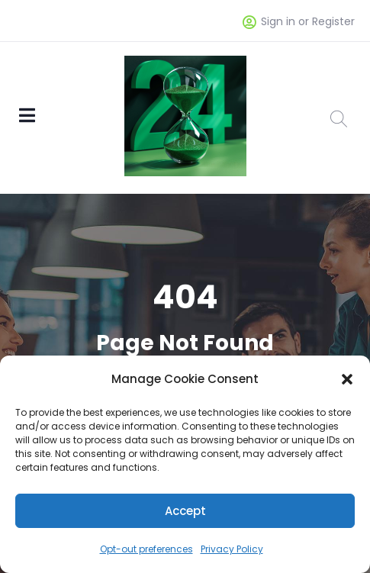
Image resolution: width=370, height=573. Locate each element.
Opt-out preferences (146, 548)
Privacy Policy (232, 548)
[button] (347, 379)
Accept (185, 511)
